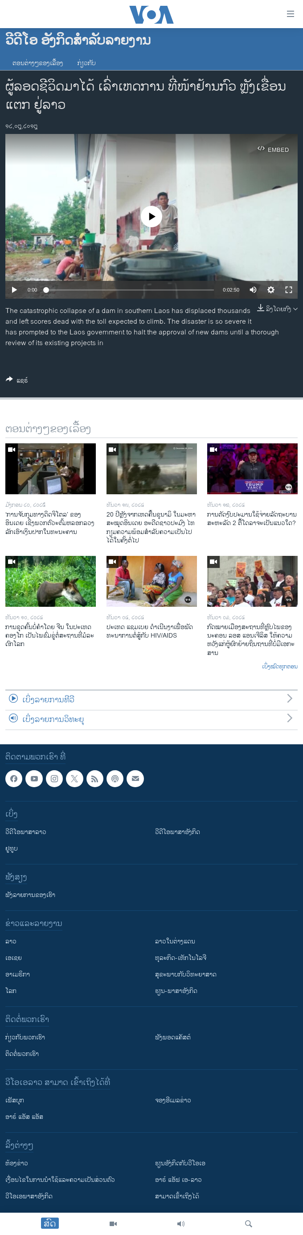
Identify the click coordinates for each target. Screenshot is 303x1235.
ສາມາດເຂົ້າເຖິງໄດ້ (177, 1196)
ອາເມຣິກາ (17, 974)
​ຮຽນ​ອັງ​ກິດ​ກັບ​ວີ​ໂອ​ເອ (180, 1163)
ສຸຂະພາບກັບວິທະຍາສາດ (186, 974)
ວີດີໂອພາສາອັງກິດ (177, 832)
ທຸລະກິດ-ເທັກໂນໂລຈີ (180, 958)
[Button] (17, 382)
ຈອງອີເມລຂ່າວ (173, 1100)
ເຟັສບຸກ (14, 1100)
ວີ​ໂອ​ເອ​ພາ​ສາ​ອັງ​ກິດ (29, 1196)
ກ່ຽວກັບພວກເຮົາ (25, 1037)
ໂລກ (10, 991)
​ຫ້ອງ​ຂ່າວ (16, 1163)
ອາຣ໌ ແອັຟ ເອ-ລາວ (178, 1180)
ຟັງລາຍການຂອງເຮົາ (30, 895)
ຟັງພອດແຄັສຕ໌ (173, 1037)
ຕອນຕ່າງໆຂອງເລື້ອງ (37, 63)
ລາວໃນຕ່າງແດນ (175, 941)
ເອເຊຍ (13, 958)
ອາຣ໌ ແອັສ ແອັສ (24, 1117)
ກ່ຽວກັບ (87, 63)
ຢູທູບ (11, 848)
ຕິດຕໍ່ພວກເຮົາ (22, 1054)
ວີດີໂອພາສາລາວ (25, 832)
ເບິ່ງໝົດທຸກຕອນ (280, 667)
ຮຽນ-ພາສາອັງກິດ (176, 991)
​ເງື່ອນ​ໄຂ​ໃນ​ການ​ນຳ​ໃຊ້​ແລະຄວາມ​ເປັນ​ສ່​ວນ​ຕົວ (60, 1180)
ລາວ (10, 941)
